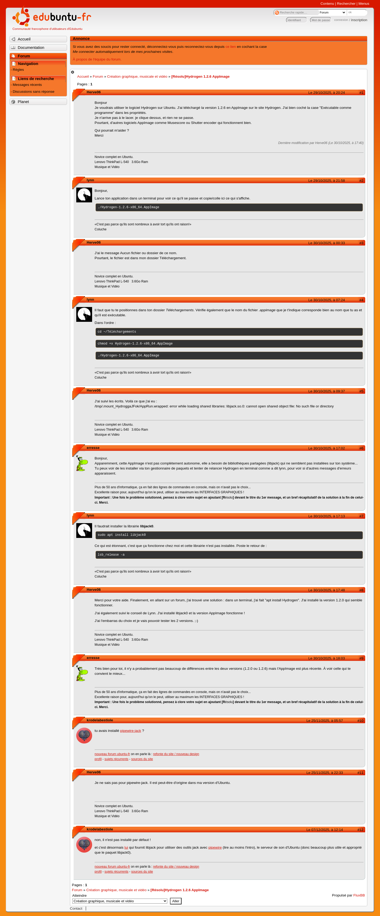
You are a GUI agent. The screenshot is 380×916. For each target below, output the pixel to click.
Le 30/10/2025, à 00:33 (326, 243)
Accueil (83, 76)
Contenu (327, 4)
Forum (98, 76)
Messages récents (27, 85)
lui (126, 847)
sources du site (142, 759)
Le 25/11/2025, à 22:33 (324, 773)
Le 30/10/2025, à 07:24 (326, 300)
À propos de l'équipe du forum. (97, 59)
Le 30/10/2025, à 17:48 (326, 590)
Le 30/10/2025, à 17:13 (326, 516)
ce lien (231, 47)
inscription (359, 20)
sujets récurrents (116, 759)
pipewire (215, 847)
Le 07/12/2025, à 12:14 (324, 830)
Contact (76, 908)
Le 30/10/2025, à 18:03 (326, 658)
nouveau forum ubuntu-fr (112, 754)
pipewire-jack (130, 731)
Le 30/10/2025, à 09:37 (326, 391)
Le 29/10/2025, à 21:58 (326, 181)
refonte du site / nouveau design (176, 754)
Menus (363, 4)
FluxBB (359, 895)
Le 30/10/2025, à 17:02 (326, 448)
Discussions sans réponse (33, 92)
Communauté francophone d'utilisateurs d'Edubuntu (47, 28)
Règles (18, 70)
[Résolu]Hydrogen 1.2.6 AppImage (200, 76)
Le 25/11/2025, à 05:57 (324, 721)
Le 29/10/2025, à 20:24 (326, 93)
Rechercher (346, 4)
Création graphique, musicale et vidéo (137, 76)
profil (98, 759)
